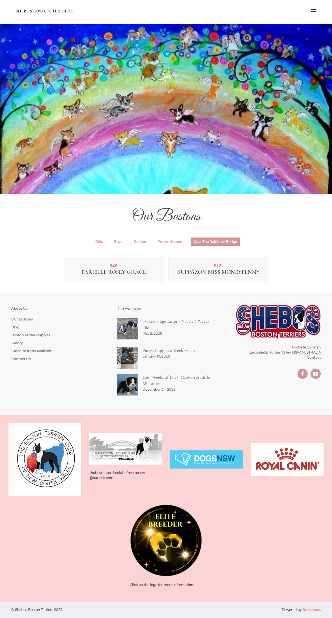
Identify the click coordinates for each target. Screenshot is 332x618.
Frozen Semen (170, 241)
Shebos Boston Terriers (44, 11)
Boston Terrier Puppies (30, 335)
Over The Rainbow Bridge (215, 241)
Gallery (17, 343)
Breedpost (311, 610)
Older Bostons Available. (32, 351)
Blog (15, 327)
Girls (99, 241)
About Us (19, 308)
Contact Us (21, 359)
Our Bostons (22, 319)
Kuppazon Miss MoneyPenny (218, 272)
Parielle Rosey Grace (113, 272)
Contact (314, 357)
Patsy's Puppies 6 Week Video (169, 350)
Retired (140, 241)
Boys (118, 241)
